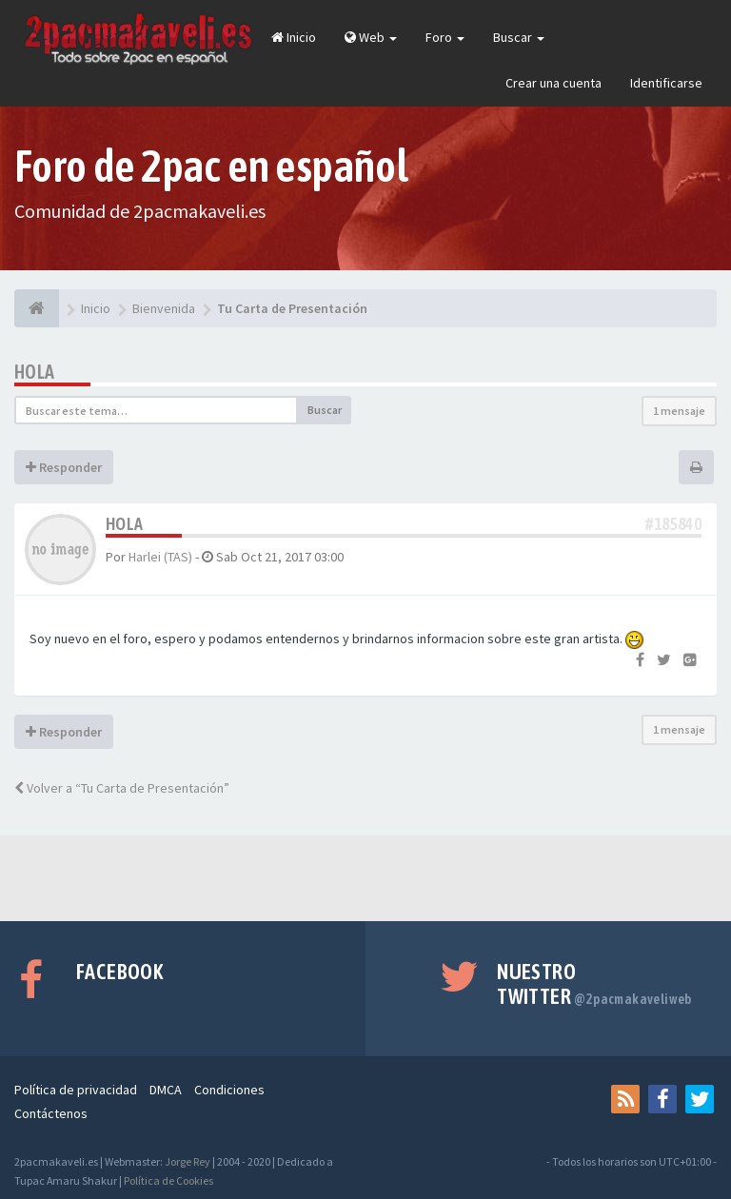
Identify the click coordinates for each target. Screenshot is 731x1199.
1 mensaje (679, 410)
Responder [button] (64, 467)
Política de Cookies (168, 1180)
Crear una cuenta (553, 82)
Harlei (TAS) (160, 556)
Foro (444, 37)
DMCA (165, 1089)
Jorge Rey (187, 1161)
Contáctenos (51, 1113)
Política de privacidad (75, 1089)
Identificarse (666, 82)
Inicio (293, 37)
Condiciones (229, 1089)
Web (371, 37)
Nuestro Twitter (594, 984)
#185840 (673, 524)
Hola (34, 372)
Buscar (518, 37)
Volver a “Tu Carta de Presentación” (121, 787)
